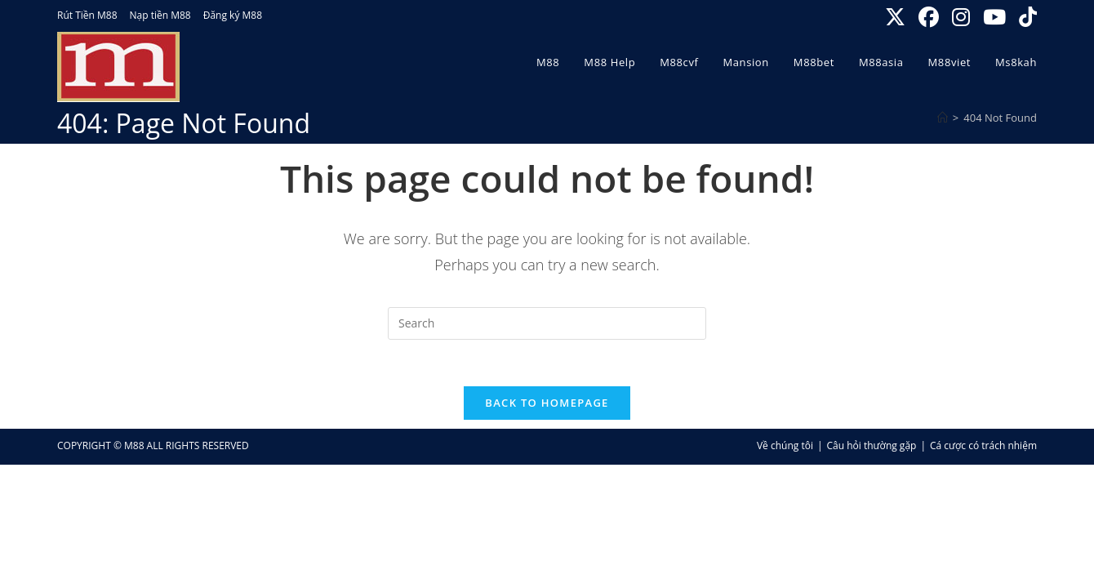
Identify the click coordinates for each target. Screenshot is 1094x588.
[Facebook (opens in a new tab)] (930, 17)
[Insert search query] (547, 323)
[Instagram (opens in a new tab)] (962, 17)
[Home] (942, 117)
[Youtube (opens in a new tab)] (996, 17)
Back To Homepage (546, 406)
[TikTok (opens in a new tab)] (1025, 17)
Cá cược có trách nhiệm (983, 449)
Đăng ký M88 (232, 15)
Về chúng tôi (785, 449)
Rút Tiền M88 (87, 15)
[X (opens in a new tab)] (897, 17)
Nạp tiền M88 (160, 15)
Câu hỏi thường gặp (872, 449)
